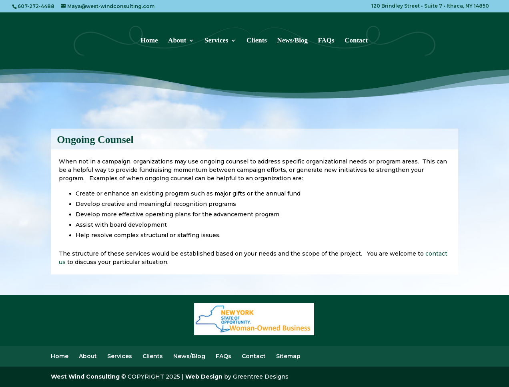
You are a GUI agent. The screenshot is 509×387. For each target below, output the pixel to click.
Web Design (203, 376)
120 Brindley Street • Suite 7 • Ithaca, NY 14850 (430, 6)
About (177, 41)
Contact (356, 41)
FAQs (326, 41)
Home (149, 41)
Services (216, 41)
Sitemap (288, 356)
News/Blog (292, 41)
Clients (256, 41)
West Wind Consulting (85, 376)
